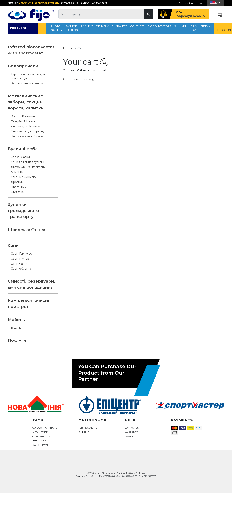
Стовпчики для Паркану (27, 131)
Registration (186, 3)
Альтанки (17, 172)
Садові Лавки (20, 157)
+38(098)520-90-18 (190, 16)
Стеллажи (17, 192)
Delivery (102, 26)
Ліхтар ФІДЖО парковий (28, 167)
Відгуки (206, 26)
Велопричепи (23, 66)
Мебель (16, 319)
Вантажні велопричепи (27, 83)
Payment (87, 26)
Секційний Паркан (24, 121)
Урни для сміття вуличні (27, 162)
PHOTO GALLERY (56, 28)
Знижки (180, 26)
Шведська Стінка (26, 229)
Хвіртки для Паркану (25, 126)
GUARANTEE (119, 26)
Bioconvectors (159, 26)
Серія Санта (19, 263)
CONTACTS (137, 26)
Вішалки (17, 327)
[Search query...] (101, 14)
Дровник (17, 182)
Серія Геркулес (21, 253)
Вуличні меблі (23, 148)
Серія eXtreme (21, 268)
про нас (193, 28)
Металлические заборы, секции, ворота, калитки (26, 101)
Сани (13, 245)
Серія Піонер (20, 258)
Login (201, 3)
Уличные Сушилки (23, 177)
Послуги (17, 340)
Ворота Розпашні (23, 116)
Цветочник (18, 187)
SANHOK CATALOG (71, 28)
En (215, 2)
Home (68, 48)
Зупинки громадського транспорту (23, 210)
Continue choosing (78, 79)
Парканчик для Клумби (27, 136)
